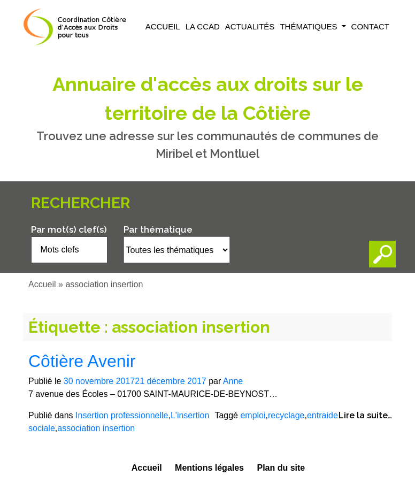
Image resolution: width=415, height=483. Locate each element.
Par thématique (158, 229)
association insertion (96, 428)
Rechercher (80, 203)
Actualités (250, 26)
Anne (233, 381)
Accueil (162, 26)
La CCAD (203, 26)
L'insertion (190, 415)
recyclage (286, 415)
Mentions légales (209, 467)
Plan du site (281, 467)
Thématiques (309, 26)
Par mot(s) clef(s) (69, 229)
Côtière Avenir (81, 361)
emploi (252, 415)
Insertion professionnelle (121, 415)
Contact (370, 26)
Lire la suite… (365, 415)
